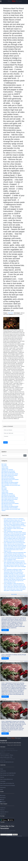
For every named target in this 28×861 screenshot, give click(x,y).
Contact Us (2, 807)
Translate (2, 822)
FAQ (11, 757)
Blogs (1, 789)
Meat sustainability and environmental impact (11, 485)
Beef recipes (10, 312)
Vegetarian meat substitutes (7, 469)
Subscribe (15, 834)
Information (2, 746)
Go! (25, 455)
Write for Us (3, 814)
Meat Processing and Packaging (7, 785)
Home (1, 769)
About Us (2, 809)
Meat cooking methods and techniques (9, 475)
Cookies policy (6, 757)
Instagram (3, 797)
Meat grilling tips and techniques (8, 471)
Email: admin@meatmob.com (7, 762)
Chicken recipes (5, 466)
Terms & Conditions (4, 755)
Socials (2, 791)
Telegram (2, 801)
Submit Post (3, 771)
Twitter (2, 799)
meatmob (3, 486)
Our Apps (2, 816)
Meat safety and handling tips (8, 476)
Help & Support (3, 803)
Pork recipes (4, 465)
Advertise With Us (4, 811)
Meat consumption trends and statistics (10, 483)
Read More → (5, 629)
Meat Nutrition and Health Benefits (8, 773)
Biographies (3, 787)
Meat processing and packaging (8, 478)
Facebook (2, 795)
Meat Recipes (15, 1)
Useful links (2, 765)
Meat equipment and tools (7, 480)
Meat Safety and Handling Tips (7, 783)
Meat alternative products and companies (10, 479)
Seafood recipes (5, 468)
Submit (5, 442)
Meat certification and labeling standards (10, 482)
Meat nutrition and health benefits (8, 472)
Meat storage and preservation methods (10, 473)
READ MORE (14, 594)
